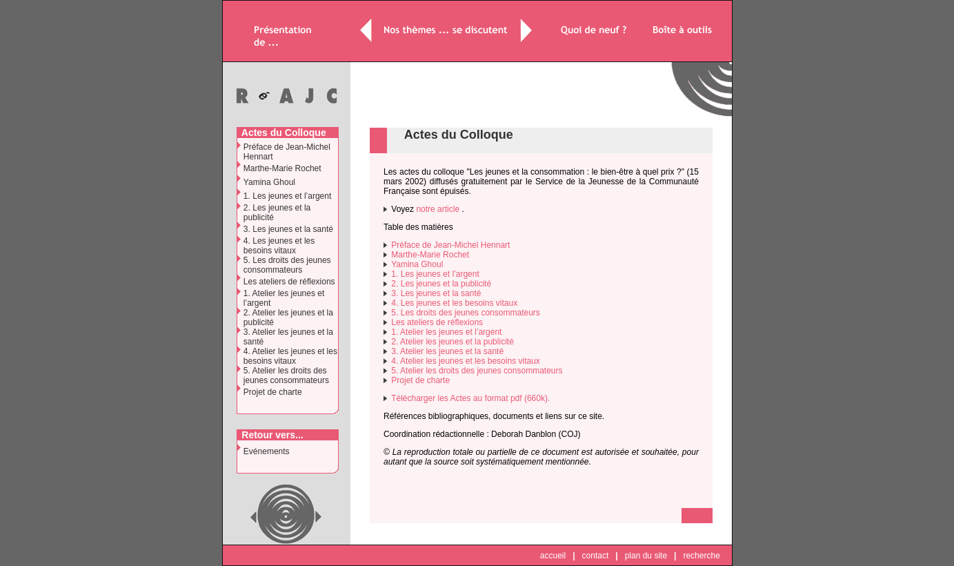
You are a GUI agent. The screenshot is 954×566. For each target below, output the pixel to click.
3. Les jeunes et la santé (436, 293)
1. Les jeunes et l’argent (435, 274)
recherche (701, 555)
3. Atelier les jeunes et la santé (447, 351)
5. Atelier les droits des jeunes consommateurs (476, 370)
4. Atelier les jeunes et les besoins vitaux (465, 361)
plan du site (646, 555)
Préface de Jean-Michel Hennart (450, 245)
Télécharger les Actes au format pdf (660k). (470, 398)
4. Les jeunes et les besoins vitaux (454, 303)
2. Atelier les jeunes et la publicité (452, 342)
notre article (438, 209)
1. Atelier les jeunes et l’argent (446, 332)
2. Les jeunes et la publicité (441, 284)
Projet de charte (420, 380)
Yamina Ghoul (417, 264)
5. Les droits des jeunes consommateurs (465, 313)
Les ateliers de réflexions (437, 322)
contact (595, 555)
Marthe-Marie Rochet (430, 255)
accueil (553, 555)
